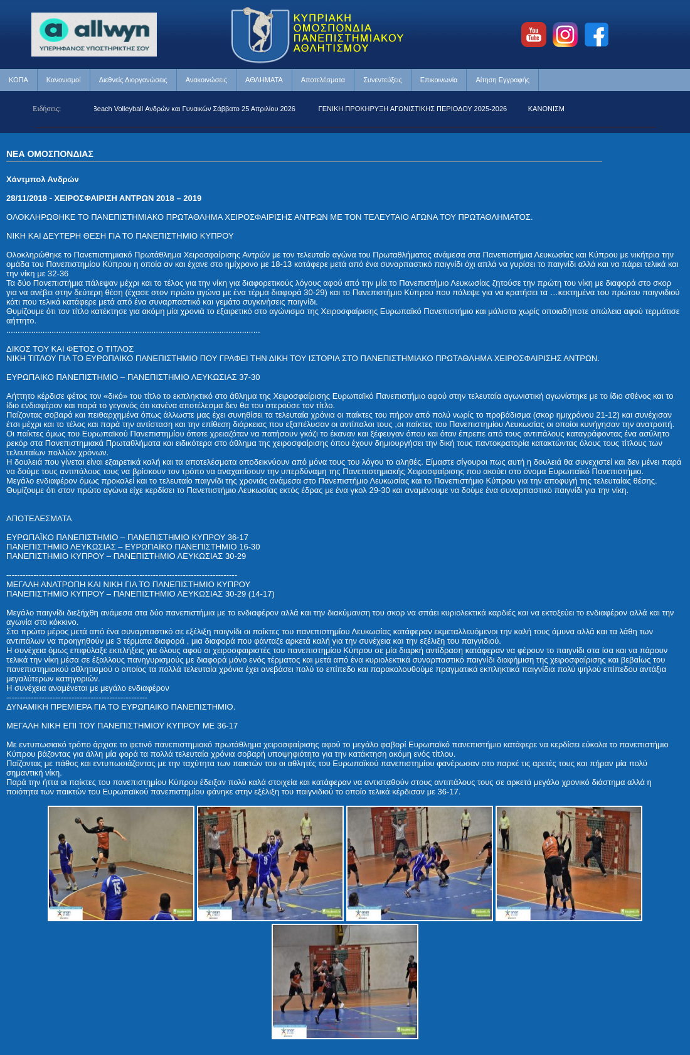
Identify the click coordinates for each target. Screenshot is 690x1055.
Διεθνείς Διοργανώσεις (133, 80)
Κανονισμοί (63, 80)
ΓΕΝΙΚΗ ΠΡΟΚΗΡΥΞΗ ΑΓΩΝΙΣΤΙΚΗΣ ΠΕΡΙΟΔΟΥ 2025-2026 (414, 108)
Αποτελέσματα (323, 80)
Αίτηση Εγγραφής (502, 80)
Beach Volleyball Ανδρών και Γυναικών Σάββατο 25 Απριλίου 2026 (196, 108)
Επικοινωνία (439, 80)
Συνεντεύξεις (382, 80)
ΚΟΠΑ (18, 80)
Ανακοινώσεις (206, 80)
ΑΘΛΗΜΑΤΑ (264, 80)
